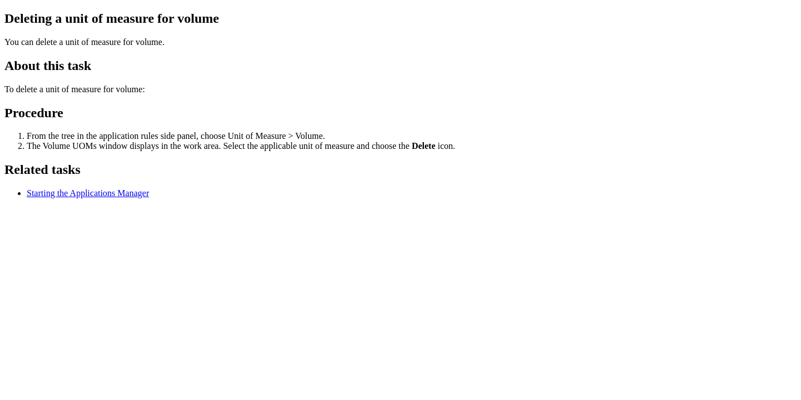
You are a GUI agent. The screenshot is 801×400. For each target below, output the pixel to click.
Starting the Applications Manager (88, 193)
